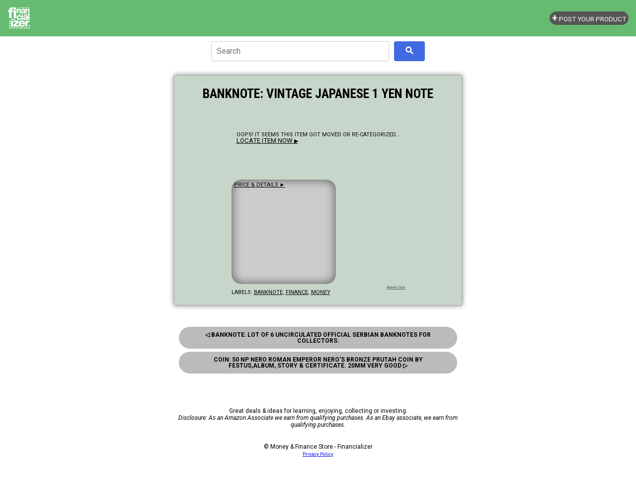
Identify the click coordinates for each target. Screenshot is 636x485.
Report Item (396, 288)
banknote (268, 292)
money (320, 292)
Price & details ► (259, 185)
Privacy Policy (318, 454)
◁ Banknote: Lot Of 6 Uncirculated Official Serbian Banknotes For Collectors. (318, 337)
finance (297, 292)
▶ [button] (267, 141)
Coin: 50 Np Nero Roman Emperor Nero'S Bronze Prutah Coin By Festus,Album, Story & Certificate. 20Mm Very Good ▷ (318, 362)
